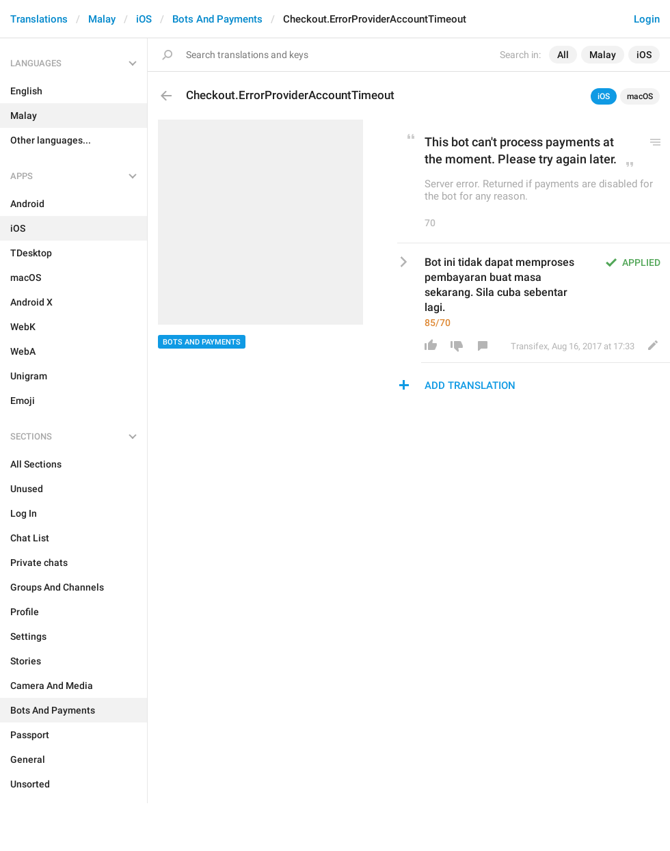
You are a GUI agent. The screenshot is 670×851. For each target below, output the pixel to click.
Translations (39, 19)
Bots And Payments (217, 19)
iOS (144, 19)
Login (647, 19)
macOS (640, 96)
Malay (102, 19)
